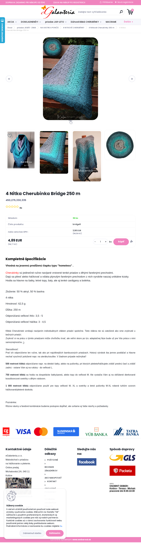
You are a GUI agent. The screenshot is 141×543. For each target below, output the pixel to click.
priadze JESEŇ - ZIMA (26, 27)
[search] (103, 13)
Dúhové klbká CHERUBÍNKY (85, 21)
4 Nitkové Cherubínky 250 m (101, 27)
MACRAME (111, 21)
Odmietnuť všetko (32, 533)
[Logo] (22, 12)
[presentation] (9, 78)
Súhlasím (54, 533)
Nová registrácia (125, 2)
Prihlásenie (108, 2)
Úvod (9, 27)
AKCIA (10, 21)
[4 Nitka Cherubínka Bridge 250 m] (70, 78)
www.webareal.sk (81, 540)
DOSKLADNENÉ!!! (29, 21)
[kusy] (98, 242)
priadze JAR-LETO (54, 21)
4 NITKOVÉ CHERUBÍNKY (73, 27)
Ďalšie (127, 21)
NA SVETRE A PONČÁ (49, 27)
